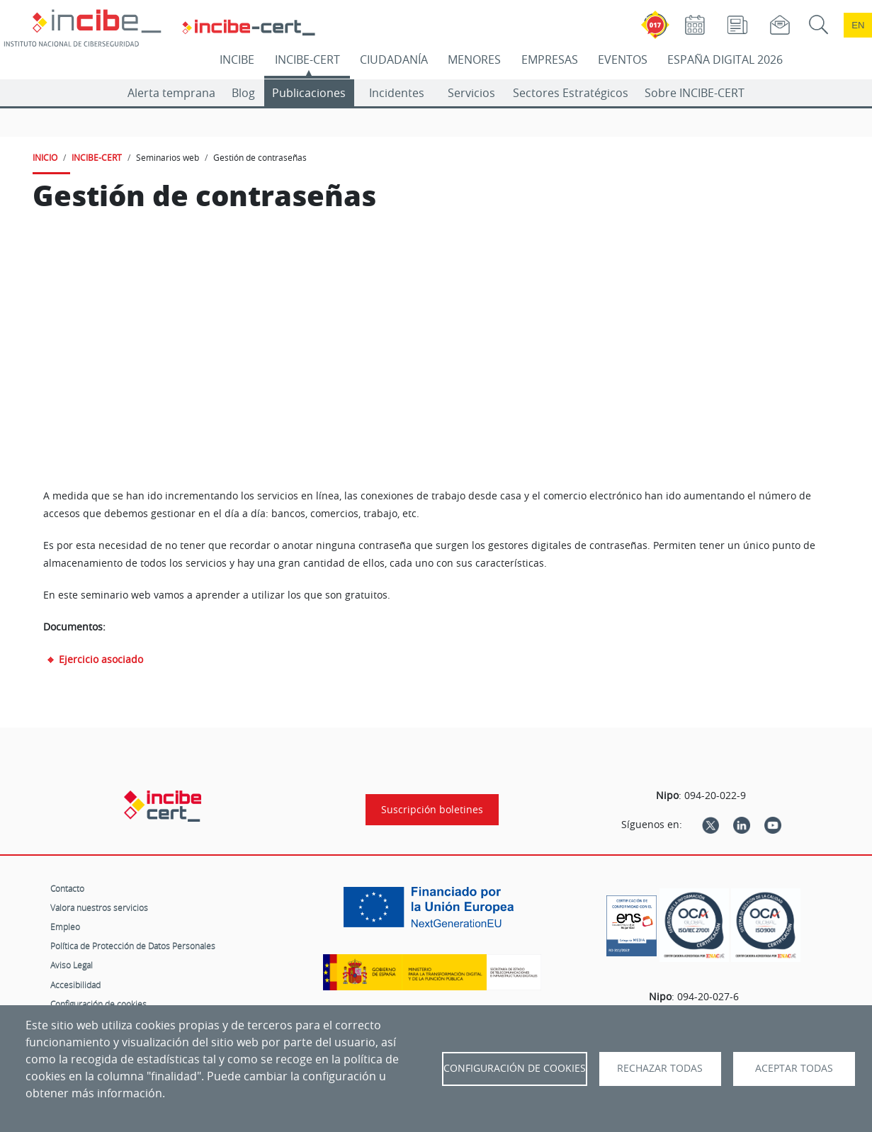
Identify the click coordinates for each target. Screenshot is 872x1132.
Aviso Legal (71, 964)
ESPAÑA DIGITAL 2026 (725, 59)
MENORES (474, 59)
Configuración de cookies (98, 1003)
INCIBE (237, 59)
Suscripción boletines (432, 809)
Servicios (471, 93)
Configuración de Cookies (514, 1068)
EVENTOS (622, 59)
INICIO (45, 157)
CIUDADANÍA (394, 59)
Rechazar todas (660, 1068)
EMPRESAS (549, 59)
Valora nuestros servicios (99, 907)
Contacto (67, 888)
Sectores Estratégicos (570, 93)
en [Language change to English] (857, 25)
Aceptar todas (794, 1068)
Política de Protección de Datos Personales (132, 945)
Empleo (65, 926)
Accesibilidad (75, 984)
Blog (243, 93)
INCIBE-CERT (307, 59)
